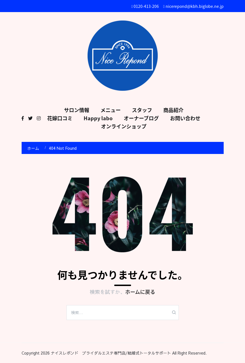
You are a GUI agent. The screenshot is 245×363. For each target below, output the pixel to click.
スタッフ (142, 110)
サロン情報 (76, 110)
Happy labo (98, 118)
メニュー (110, 110)
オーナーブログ (141, 118)
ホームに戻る (140, 292)
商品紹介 (173, 110)
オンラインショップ (123, 126)
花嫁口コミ (59, 118)
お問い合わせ (185, 118)
